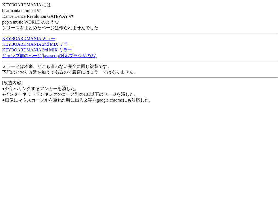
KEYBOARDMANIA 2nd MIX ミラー (37, 44)
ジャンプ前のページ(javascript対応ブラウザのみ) (49, 55)
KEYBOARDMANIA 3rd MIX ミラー (37, 50)
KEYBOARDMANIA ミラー (28, 38)
